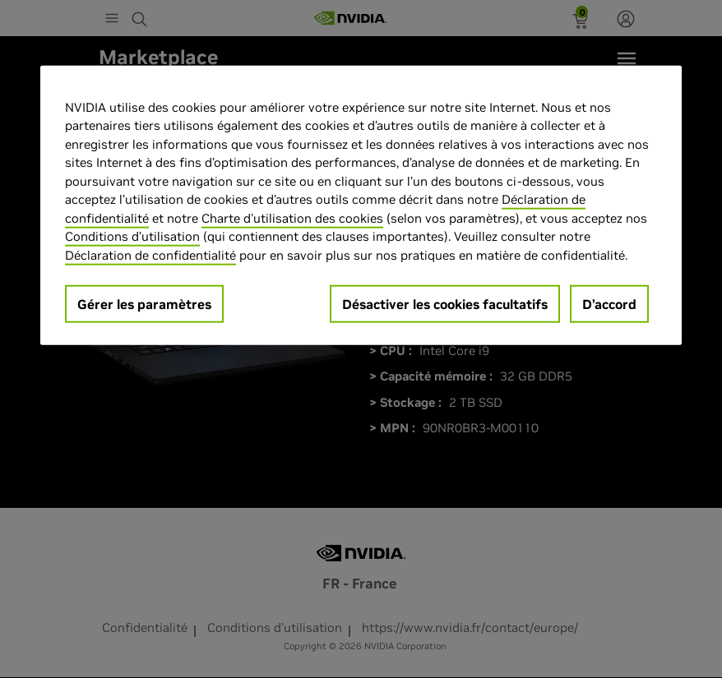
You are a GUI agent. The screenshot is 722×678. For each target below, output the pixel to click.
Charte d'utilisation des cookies (292, 217)
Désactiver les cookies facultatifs (445, 304)
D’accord (609, 304)
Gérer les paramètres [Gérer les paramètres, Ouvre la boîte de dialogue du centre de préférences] (144, 304)
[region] (361, 205)
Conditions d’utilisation (132, 236)
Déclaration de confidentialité (150, 254)
